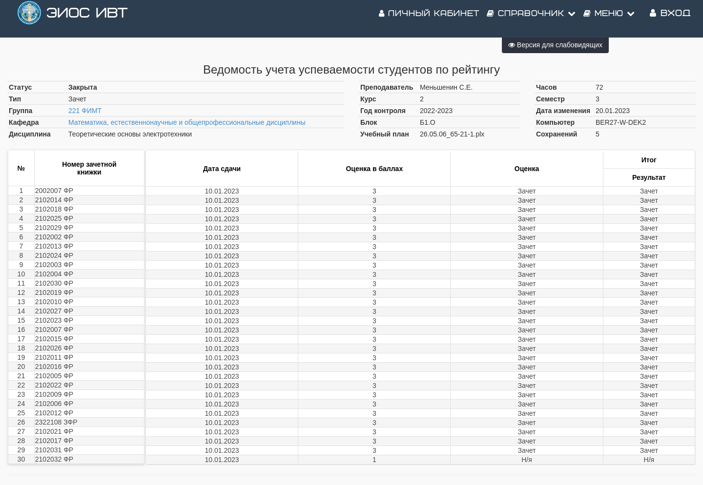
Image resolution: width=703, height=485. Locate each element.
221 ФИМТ (85, 111)
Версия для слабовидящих (555, 45)
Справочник (531, 19)
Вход (670, 19)
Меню (609, 19)
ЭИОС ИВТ (86, 19)
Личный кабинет (429, 19)
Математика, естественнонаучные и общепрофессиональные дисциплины (187, 122)
